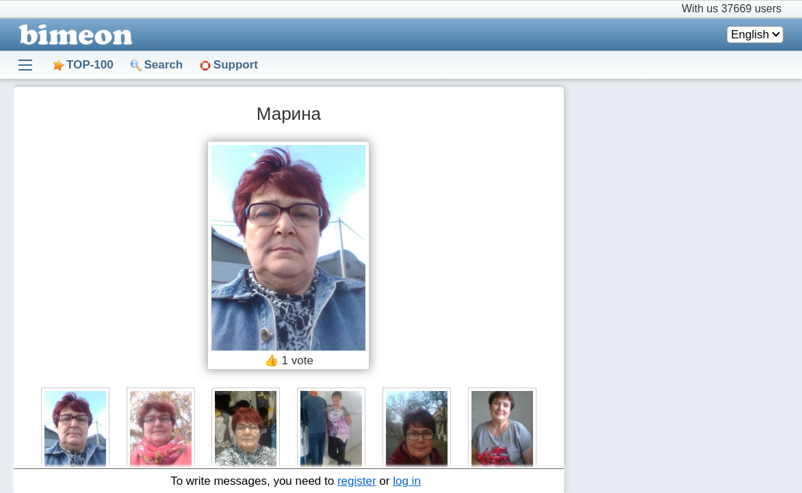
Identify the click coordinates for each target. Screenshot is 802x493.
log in (407, 481)
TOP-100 (90, 64)
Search (163, 64)
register (356, 481)
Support (236, 64)
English (750, 34)
